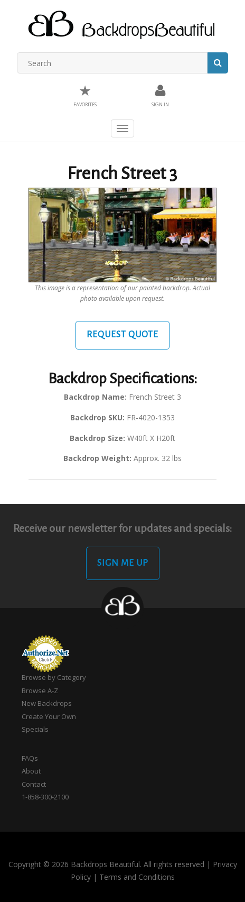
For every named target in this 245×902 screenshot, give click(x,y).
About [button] (31, 771)
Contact (34, 784)
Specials (35, 729)
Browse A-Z (40, 690)
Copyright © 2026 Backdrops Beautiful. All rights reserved (106, 864)
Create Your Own (49, 716)
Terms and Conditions (137, 877)
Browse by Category (54, 677)
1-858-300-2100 (45, 797)
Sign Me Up (122, 563)
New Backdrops (47, 703)
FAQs (30, 758)
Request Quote (122, 334)
